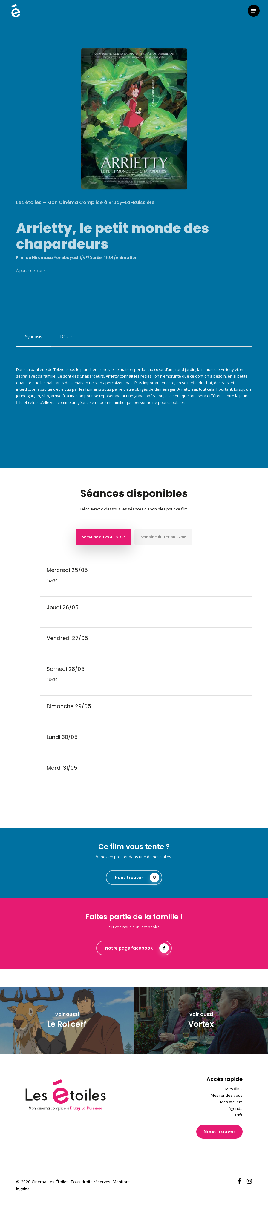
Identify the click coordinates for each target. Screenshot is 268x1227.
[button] (254, 11)
